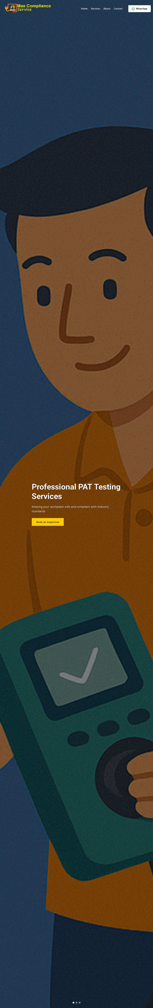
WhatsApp (139, 8)
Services (95, 8)
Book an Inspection (47, 522)
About (107, 8)
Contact (118, 8)
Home (84, 8)
